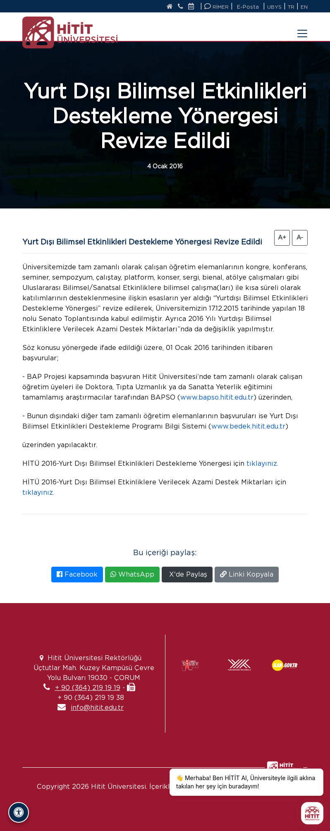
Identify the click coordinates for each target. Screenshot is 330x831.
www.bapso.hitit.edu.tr (216, 397)
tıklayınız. (262, 463)
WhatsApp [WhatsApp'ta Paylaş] (132, 574)
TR (291, 7)
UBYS (274, 7)
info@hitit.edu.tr (97, 707)
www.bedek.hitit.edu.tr (248, 426)
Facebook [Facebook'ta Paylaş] (77, 574)
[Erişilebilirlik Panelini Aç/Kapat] (18, 812)
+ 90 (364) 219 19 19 (87, 688)
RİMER (216, 6)
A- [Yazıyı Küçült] (300, 237)
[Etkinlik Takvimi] (193, 7)
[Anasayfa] (170, 7)
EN (304, 7)
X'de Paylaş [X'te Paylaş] (187, 574)
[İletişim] (180, 7)
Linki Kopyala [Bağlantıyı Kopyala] (246, 574)
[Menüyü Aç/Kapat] (297, 28)
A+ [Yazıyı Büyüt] (282, 237)
